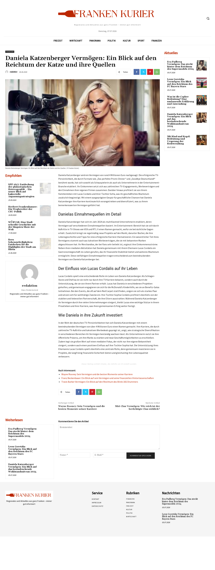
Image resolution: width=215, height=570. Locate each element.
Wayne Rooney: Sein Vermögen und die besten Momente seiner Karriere (97, 374)
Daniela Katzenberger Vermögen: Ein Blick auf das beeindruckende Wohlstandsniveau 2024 (22, 468)
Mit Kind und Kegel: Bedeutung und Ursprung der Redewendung (178, 140)
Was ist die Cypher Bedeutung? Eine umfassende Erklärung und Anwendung (180, 100)
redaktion (13, 72)
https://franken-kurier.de (29, 290)
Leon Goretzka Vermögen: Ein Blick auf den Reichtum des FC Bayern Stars (22, 450)
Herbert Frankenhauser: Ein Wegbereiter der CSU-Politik (22, 209)
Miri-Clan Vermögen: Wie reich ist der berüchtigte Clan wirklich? (137, 407)
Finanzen (9, 52)
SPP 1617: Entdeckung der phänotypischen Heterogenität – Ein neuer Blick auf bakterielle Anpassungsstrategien (21, 190)
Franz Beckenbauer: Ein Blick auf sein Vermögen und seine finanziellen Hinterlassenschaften (107, 378)
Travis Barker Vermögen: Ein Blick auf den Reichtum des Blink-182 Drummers (99, 381)
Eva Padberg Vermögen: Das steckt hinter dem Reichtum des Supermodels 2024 (22, 433)
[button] (207, 18)
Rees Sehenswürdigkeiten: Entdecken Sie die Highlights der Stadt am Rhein (22, 244)
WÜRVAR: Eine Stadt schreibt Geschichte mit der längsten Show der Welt (22, 226)
